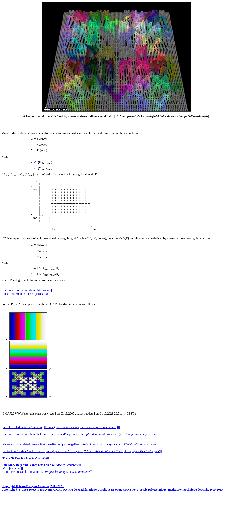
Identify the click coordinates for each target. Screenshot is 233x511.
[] (25, 473)
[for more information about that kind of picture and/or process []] (80, 449)
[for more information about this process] (27, 306)
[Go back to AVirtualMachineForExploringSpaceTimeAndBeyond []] (82, 466)
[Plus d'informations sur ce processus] (25, 309)
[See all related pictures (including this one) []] (61, 442)
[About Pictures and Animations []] (47, 487)
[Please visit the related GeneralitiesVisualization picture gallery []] (80, 460)
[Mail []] (12, 483)
